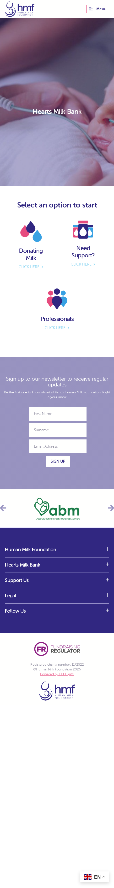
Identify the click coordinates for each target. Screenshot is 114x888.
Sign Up (58, 461)
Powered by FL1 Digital (57, 674)
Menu (98, 9)
